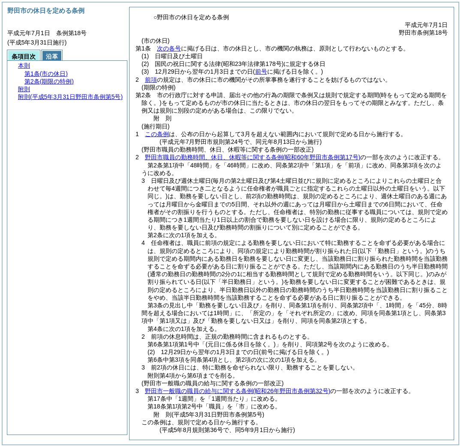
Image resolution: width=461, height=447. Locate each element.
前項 (151, 79)
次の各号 (169, 48)
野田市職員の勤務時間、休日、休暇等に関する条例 (252, 157)
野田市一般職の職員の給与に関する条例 (237, 390)
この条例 (157, 134)
